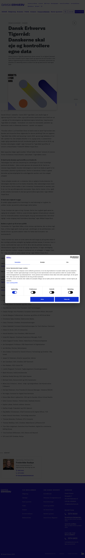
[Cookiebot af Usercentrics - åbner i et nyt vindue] (71, 257)
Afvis (42, 299)
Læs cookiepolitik (12, 282)
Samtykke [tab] (18, 262)
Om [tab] (67, 262)
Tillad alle (66, 299)
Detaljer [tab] (42, 262)
